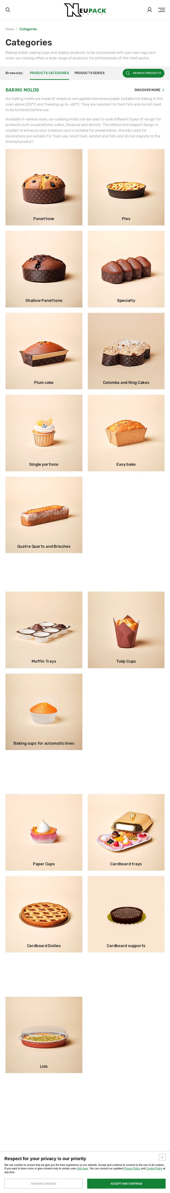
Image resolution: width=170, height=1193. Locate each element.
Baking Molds (22, 90)
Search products (147, 73)
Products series (90, 73)
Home (10, 29)
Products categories (49, 73)
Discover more (148, 90)
